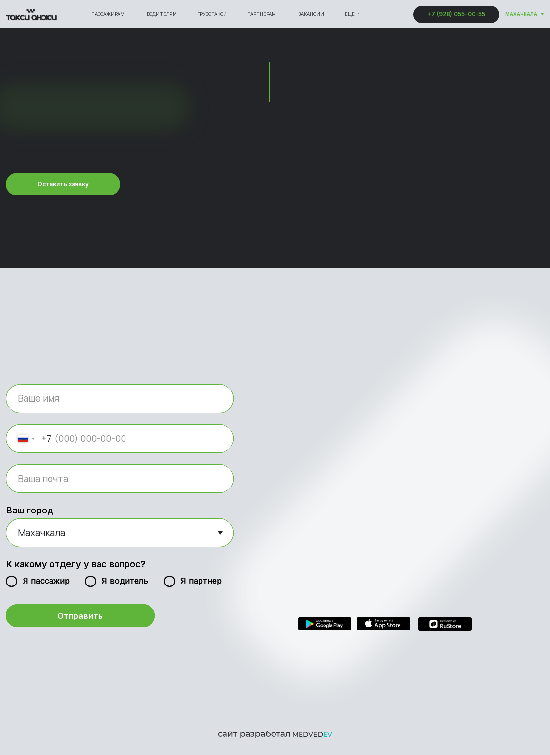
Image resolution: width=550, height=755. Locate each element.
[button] (63, 184)
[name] (120, 398)
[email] (120, 478)
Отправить (80, 616)
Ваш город (29, 510)
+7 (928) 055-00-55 (456, 14)
